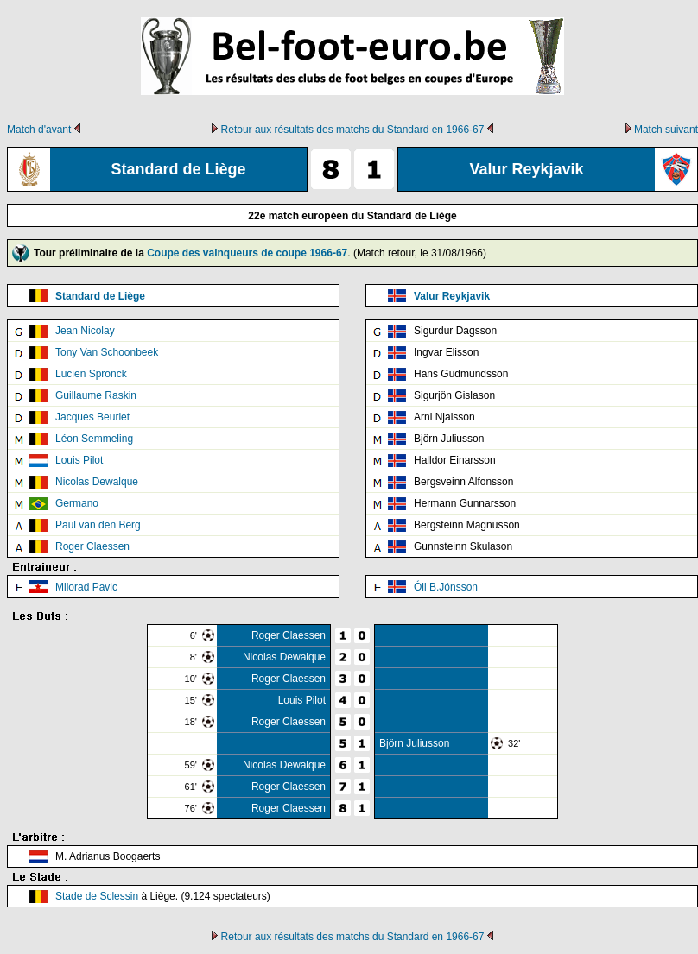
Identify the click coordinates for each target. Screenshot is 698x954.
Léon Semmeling (94, 439)
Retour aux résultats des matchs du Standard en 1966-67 (353, 129)
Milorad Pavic (86, 587)
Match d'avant (39, 129)
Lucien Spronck (91, 374)
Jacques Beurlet (92, 417)
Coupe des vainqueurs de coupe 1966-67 (247, 253)
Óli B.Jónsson (446, 587)
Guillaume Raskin (95, 395)
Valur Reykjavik (452, 296)
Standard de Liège (100, 296)
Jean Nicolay (85, 331)
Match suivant (666, 129)
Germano (76, 503)
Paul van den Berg (98, 525)
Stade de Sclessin (96, 896)
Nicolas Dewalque (96, 482)
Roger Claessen (92, 546)
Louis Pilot (79, 460)
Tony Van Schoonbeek (106, 352)
